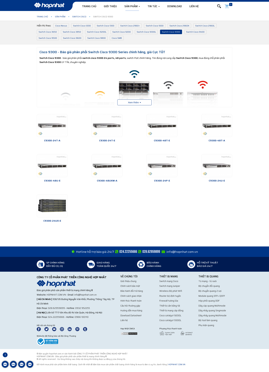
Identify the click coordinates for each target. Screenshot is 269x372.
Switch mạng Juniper (169, 286)
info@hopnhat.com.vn (182, 251)
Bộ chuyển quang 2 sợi (209, 291)
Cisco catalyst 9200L (170, 315)
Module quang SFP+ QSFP (211, 296)
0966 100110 (82, 317)
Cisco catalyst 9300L (170, 320)
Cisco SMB (117, 38)
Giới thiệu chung (128, 281)
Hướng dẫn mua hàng (131, 310)
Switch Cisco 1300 (105, 25)
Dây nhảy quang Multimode (212, 315)
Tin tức (154, 6)
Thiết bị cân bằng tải (169, 306)
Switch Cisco (79, 16)
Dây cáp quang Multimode (211, 306)
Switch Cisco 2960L (205, 25)
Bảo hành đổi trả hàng (131, 291)
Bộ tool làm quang (207, 320)
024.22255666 (56, 317)
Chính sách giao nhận (131, 296)
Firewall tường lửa (168, 301)
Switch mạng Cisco (168, 281)
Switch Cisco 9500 (48, 38)
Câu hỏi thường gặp (130, 306)
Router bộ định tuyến (170, 296)
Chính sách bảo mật (130, 286)
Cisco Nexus (61, 25)
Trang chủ (89, 6)
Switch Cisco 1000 (154, 25)
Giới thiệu (110, 6)
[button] (219, 6)
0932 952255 (82, 308)
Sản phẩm (132, 6)
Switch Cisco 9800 (96, 38)
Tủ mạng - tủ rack (207, 281)
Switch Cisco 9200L (96, 31)
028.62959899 (56, 308)
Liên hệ (194, 6)
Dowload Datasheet (131, 315)
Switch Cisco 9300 (171, 31)
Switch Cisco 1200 (82, 25)
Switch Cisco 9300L (146, 31)
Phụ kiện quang (206, 325)
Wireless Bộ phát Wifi (170, 291)
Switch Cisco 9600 (72, 38)
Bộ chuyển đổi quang (209, 286)
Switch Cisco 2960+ (130, 25)
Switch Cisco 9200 (121, 31)
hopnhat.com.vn (56, 295)
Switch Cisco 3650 (48, 31)
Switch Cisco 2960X (179, 25)
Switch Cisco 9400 (195, 31)
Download (174, 6)
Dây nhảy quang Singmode (212, 310)
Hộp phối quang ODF (209, 301)
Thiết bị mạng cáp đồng (171, 310)
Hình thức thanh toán (131, 301)
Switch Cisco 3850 (72, 31)
